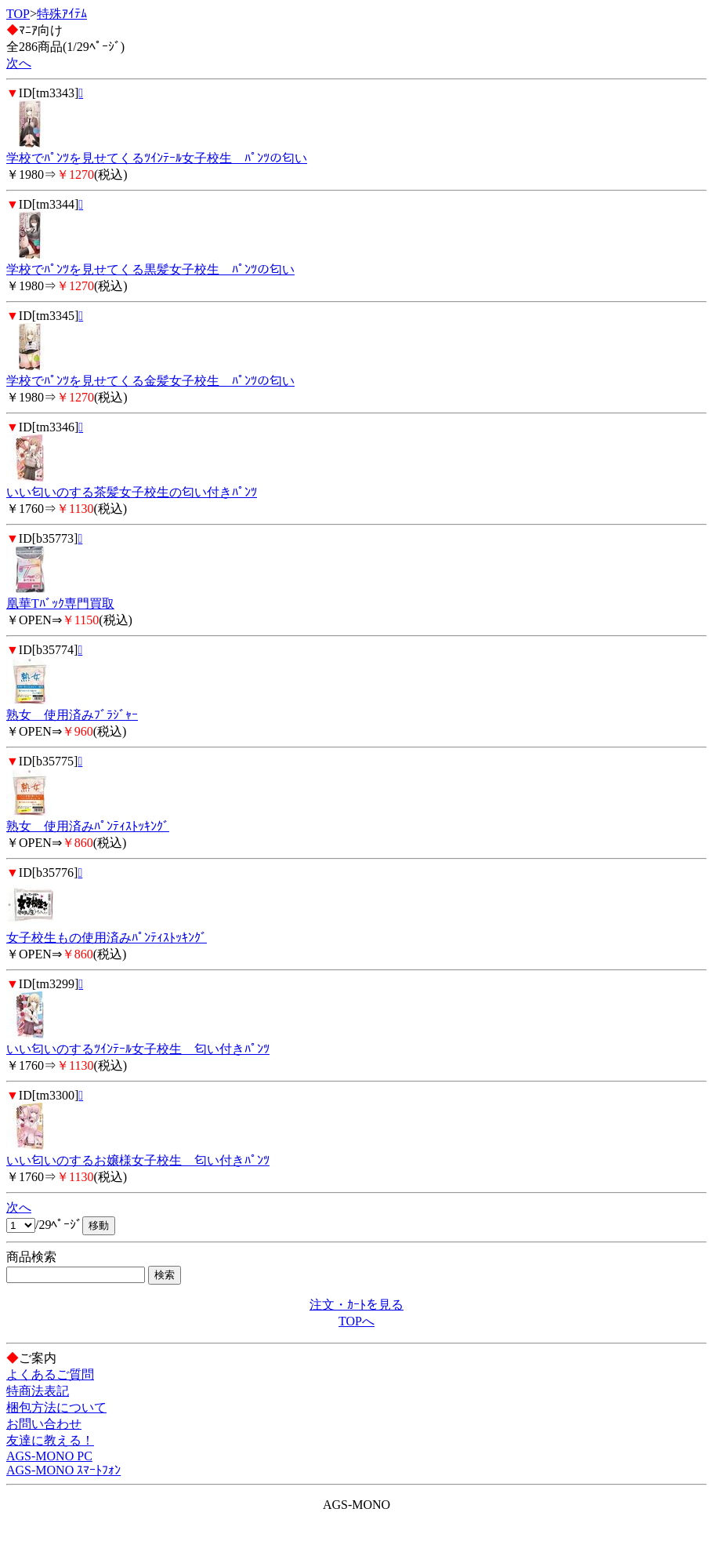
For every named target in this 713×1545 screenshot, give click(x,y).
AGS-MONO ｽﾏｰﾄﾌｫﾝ (63, 1470)
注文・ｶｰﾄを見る (356, 1304)
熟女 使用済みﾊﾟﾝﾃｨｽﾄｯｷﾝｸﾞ (87, 826)
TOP (18, 13)
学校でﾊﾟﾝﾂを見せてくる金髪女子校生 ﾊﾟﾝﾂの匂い (150, 380)
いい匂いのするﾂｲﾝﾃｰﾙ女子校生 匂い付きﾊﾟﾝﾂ (138, 1049)
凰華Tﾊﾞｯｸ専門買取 (60, 603)
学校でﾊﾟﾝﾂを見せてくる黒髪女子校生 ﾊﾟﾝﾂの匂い (150, 269)
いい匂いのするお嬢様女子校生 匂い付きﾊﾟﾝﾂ (138, 1160)
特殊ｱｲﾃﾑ (62, 13)
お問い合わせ (43, 1423)
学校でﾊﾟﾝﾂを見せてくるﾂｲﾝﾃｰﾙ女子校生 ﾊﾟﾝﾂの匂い (156, 158)
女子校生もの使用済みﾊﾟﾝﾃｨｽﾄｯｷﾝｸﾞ (106, 937)
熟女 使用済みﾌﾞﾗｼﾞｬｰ (72, 715)
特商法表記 (37, 1391)
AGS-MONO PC (49, 1456)
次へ (18, 63)
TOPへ (356, 1321)
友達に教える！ (50, 1440)
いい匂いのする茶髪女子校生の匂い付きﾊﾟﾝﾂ (131, 492)
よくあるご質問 (50, 1374)
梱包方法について (56, 1407)
